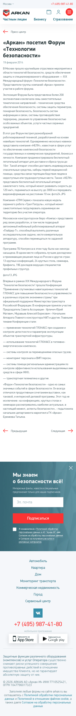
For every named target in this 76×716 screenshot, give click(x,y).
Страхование (63, 19)
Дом (38, 574)
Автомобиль (38, 561)
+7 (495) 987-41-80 (38, 624)
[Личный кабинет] (59, 12)
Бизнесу (40, 19)
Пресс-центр (18, 32)
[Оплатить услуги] (50, 12)
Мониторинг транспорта (38, 581)
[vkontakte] (38, 613)
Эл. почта (24, 502)
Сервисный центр (38, 601)
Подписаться (38, 518)
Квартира (38, 568)
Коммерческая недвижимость (38, 588)
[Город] (9, 4)
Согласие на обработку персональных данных (41, 535)
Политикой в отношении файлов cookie (43, 699)
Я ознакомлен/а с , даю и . (41, 535)
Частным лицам (15, 19)
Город (38, 594)
